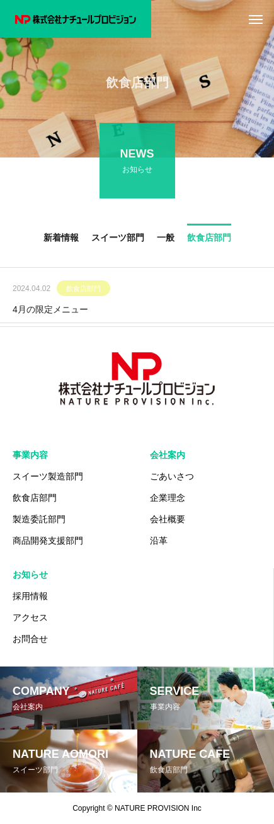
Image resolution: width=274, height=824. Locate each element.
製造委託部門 (39, 519)
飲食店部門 (83, 290)
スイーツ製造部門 (48, 476)
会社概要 (167, 519)
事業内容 (30, 455)
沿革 (159, 540)
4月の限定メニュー (50, 311)
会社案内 (167, 455)
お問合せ (30, 639)
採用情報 (30, 596)
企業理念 (167, 498)
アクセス (30, 617)
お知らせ (30, 574)
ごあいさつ (172, 476)
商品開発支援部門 (48, 540)
